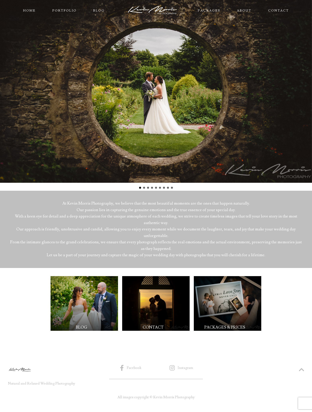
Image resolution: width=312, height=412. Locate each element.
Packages (209, 11)
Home (29, 11)
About (244, 11)
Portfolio (64, 11)
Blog (99, 11)
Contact (278, 11)
